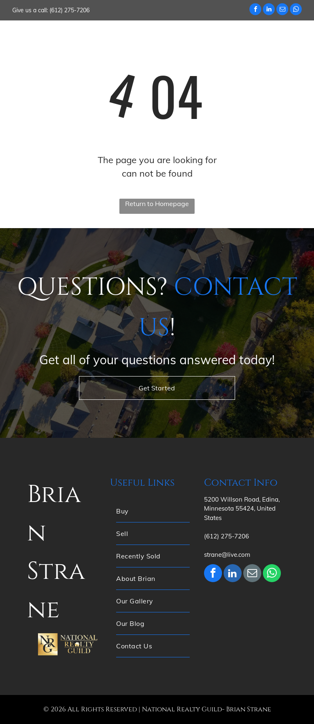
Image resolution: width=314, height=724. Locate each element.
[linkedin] (269, 10)
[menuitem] (146, 36)
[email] (282, 10)
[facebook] (255, 10)
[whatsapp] (296, 10)
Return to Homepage (157, 203)
